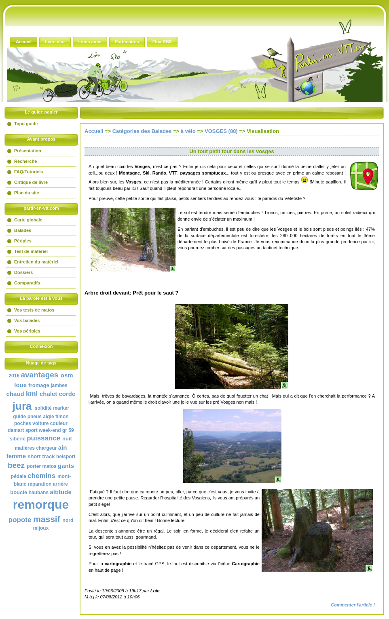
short (34, 456)
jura (22, 406)
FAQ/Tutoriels (28, 171)
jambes (59, 385)
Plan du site (26, 192)
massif (46, 519)
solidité (43, 408)
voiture (40, 423)
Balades (22, 230)
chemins (41, 476)
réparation (40, 484)
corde (67, 393)
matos (49, 466)
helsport (65, 456)
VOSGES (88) (221, 131)
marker (61, 408)
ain (62, 447)
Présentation (27, 150)
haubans (39, 492)
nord (68, 520)
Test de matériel (31, 251)
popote (20, 520)
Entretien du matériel (36, 261)
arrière (60, 484)
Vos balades (27, 320)
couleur (59, 423)
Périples (23, 240)
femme (16, 456)
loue (20, 384)
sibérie (17, 439)
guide (19, 416)
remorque (41, 504)
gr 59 (68, 430)
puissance (43, 438)
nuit (67, 439)
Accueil (94, 131)
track (48, 456)
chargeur (46, 448)
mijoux (41, 528)
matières (24, 448)
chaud (15, 393)
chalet (48, 393)
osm (67, 375)
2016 (13, 376)
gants (66, 465)
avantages (39, 375)
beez (16, 465)
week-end (50, 430)
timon (62, 416)
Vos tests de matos (34, 309)
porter (34, 466)
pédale (18, 476)
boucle (18, 492)
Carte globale (28, 219)
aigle (48, 416)
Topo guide (26, 123)
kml (32, 394)
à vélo (188, 131)
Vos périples (27, 330)
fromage (38, 385)
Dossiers (23, 272)
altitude (60, 491)
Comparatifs (27, 282)
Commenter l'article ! (353, 604)
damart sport (22, 430)
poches (22, 423)
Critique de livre (31, 182)
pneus (34, 416)
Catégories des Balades (142, 131)
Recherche (25, 161)
